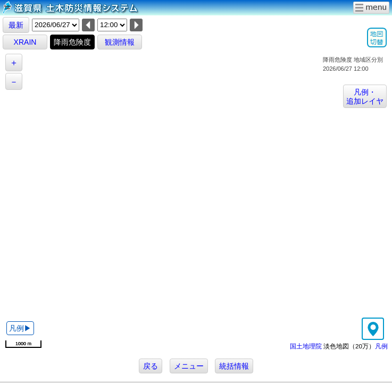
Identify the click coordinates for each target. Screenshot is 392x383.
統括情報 (234, 366)
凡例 (381, 346)
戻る (150, 366)
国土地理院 (306, 346)
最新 (16, 25)
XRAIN (25, 42)
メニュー (189, 366)
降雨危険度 (72, 42)
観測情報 (120, 42)
